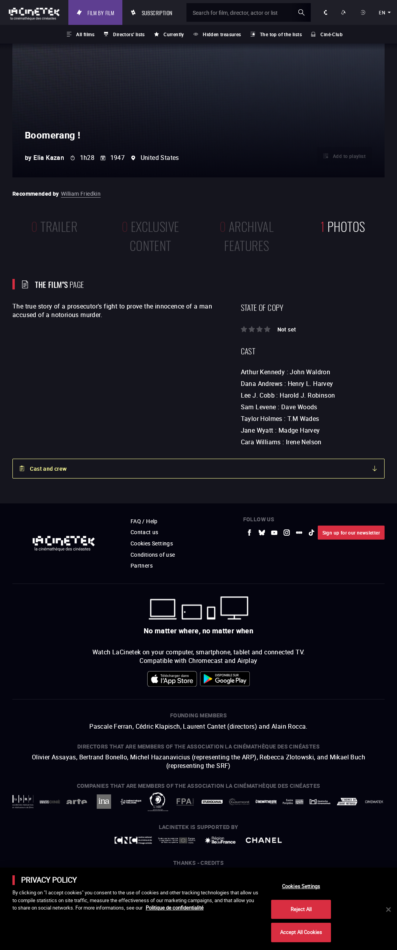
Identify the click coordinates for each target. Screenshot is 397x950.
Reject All (301, 909)
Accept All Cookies (301, 932)
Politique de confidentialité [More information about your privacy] (175, 907)
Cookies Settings (301, 886)
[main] (198, 909)
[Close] (388, 909)
